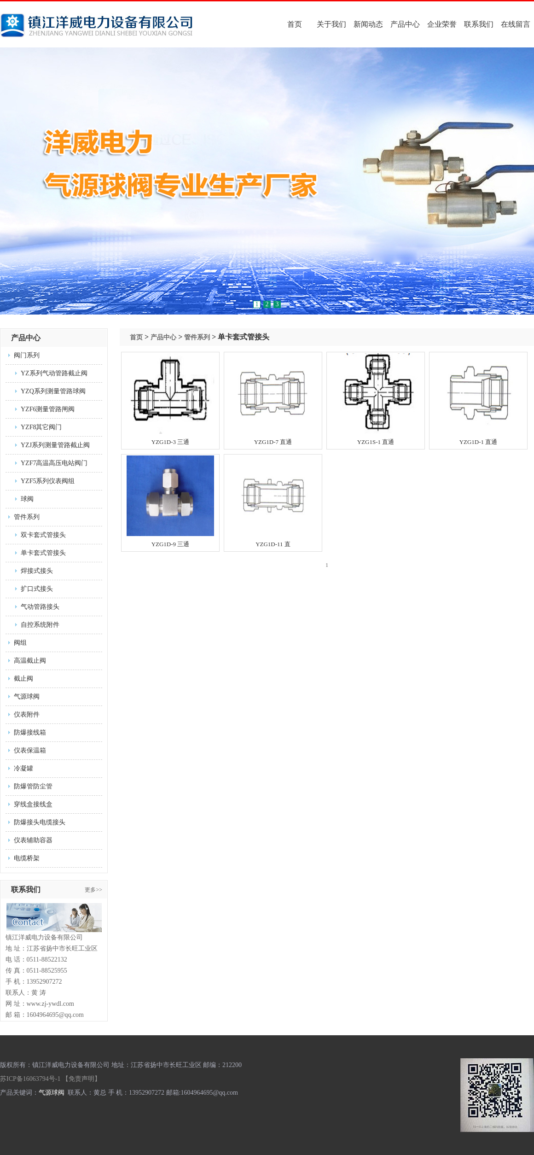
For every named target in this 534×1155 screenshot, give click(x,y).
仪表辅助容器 (33, 840)
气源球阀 (27, 696)
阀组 (20, 642)
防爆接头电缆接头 (39, 822)
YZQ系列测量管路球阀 (53, 391)
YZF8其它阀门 (41, 427)
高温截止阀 (30, 660)
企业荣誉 (442, 24)
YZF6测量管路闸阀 (48, 409)
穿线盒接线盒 (33, 804)
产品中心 (405, 24)
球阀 (27, 499)
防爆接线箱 (30, 732)
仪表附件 (27, 714)
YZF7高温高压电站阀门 (54, 463)
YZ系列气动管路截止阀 (54, 373)
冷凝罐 (23, 768)
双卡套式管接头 (43, 534)
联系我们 (478, 24)
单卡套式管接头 (43, 552)
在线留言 (515, 24)
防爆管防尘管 (33, 786)
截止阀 (23, 678)
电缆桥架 (27, 858)
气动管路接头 (40, 606)
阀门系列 (27, 355)
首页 (294, 24)
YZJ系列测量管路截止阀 (55, 445)
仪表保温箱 (30, 750)
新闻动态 (368, 24)
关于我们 (331, 24)
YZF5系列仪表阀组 (48, 481)
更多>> (93, 890)
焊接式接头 (37, 570)
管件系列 (27, 516)
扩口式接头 (37, 588)
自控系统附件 (40, 624)
